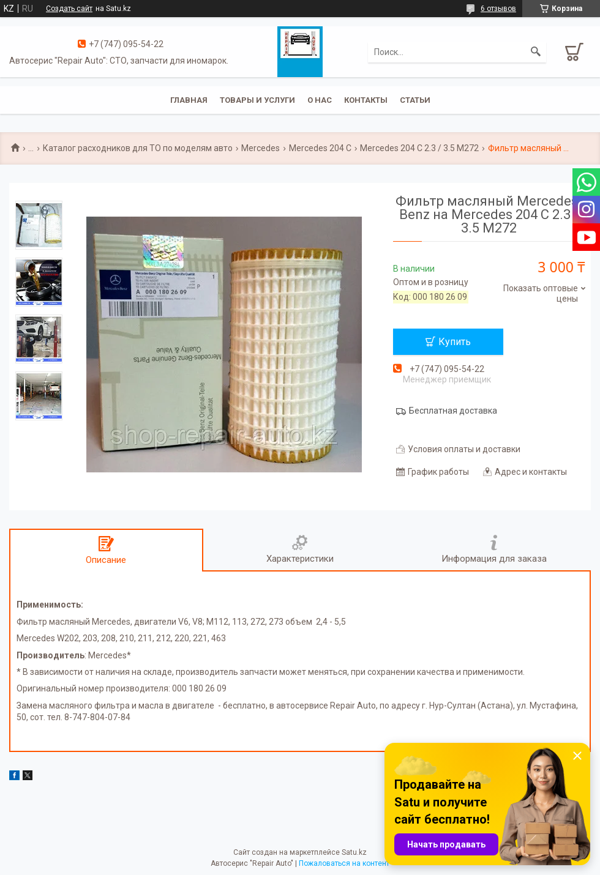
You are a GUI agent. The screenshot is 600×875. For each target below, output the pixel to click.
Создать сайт (69, 8)
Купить (454, 342)
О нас (319, 100)
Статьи (415, 100)
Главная (189, 100)
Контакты (366, 100)
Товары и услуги (257, 100)
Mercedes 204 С (320, 148)
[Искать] (536, 52)
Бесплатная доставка (453, 410)
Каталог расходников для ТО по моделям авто (138, 148)
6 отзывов (498, 8)
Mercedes (260, 148)
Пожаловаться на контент (344, 863)
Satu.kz (354, 852)
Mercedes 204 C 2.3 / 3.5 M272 (419, 148)
